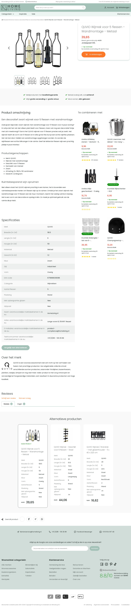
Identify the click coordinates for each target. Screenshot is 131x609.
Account (110, 7)
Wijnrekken (40, 20)
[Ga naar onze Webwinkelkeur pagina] (30, 1)
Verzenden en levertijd (58, 579)
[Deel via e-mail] (35, 519)
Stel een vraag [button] (25, 398)
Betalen (52, 576)
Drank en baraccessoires (17, 20)
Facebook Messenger (84, 532)
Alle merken (6, 565)
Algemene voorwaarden (101, 605)
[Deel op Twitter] (22, 519)
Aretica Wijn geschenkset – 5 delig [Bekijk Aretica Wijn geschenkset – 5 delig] (90, 189)
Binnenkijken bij (31, 565)
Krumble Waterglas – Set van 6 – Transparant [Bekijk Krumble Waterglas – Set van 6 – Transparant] (90, 238)
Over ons (76, 579)
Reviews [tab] (6, 404)
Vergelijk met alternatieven (15, 347)
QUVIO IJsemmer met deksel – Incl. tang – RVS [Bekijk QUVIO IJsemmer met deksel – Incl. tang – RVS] (116, 140)
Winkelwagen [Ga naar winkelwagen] (123, 7)
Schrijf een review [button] (9, 398)
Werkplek (5, 579)
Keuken (6, 20)
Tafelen (28, 576)
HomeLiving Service (57, 565)
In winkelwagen (95, 54)
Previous (9, 48)
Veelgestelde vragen (57, 568)
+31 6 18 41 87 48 (108, 532)
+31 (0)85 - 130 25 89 (59, 532)
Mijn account (78, 572)
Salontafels (29, 568)
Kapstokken (30, 572)
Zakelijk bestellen (80, 576)
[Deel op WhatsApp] (42, 519)
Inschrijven (94, 548)
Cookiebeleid (125, 605)
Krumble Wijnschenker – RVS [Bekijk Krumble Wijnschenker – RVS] (116, 189)
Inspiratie (23, 14)
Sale (33, 14)
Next (67, 48)
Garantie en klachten (81, 568)
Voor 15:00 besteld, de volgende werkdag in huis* (114, 1)
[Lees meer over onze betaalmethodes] (50, 597)
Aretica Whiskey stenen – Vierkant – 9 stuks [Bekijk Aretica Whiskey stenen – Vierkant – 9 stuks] (90, 140)
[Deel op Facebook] (28, 519)
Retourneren (78, 565)
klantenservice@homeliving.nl (30, 532)
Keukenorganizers (9, 572)
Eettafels (5, 576)
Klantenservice (123, 14)
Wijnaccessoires (31, 20)
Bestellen (53, 572)
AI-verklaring (88, 605)
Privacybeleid (115, 605)
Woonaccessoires (9, 568)
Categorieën (7, 14)
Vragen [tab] (19, 404)
